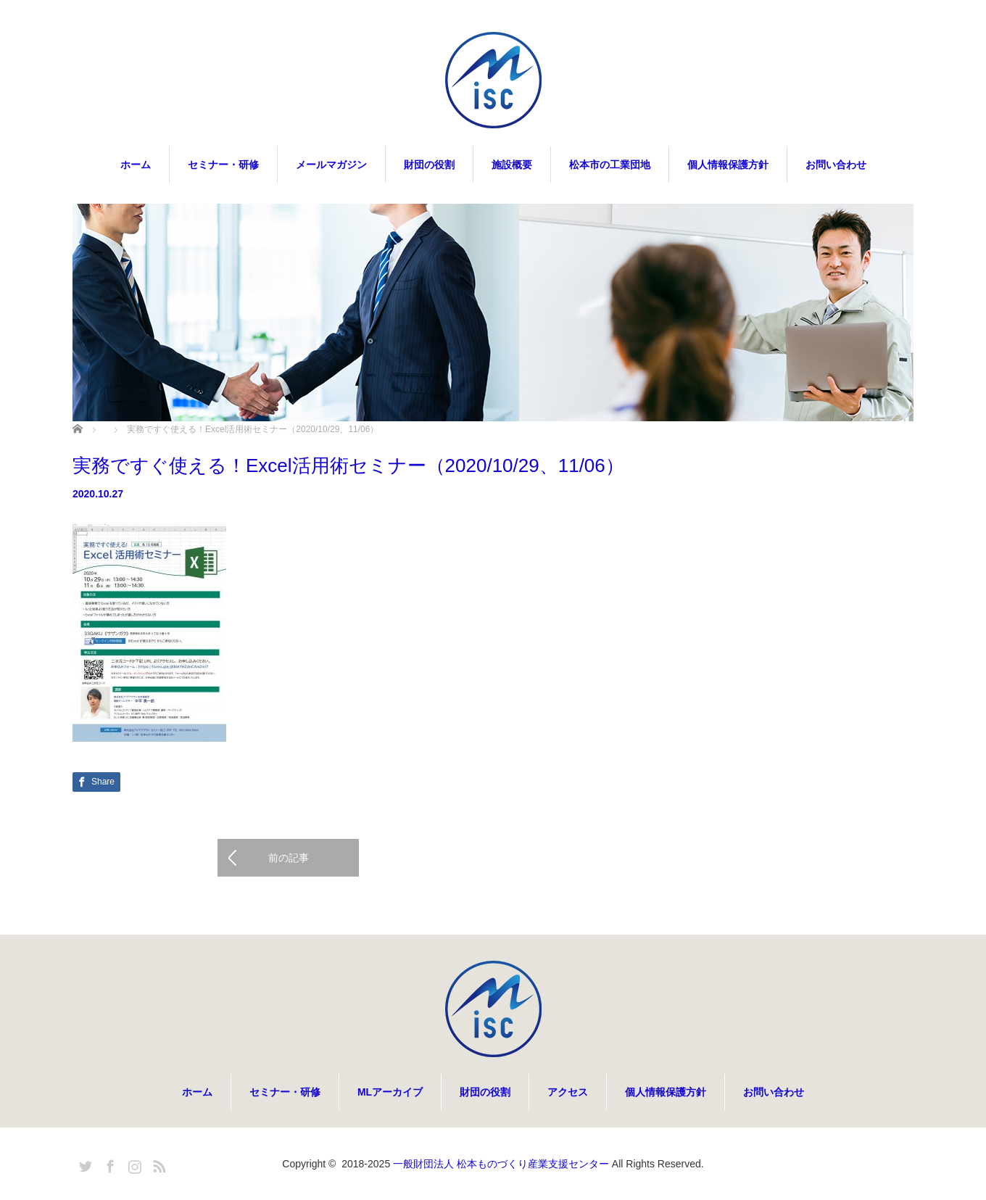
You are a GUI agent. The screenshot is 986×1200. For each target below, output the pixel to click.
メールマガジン (331, 164)
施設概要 (512, 164)
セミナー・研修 (223, 164)
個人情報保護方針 (727, 164)
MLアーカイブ (390, 1092)
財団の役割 (429, 164)
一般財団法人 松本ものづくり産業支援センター (501, 1164)
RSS (157, 1164)
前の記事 (288, 858)
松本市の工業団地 (609, 164)
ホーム (135, 164)
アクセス (567, 1092)
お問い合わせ (835, 164)
